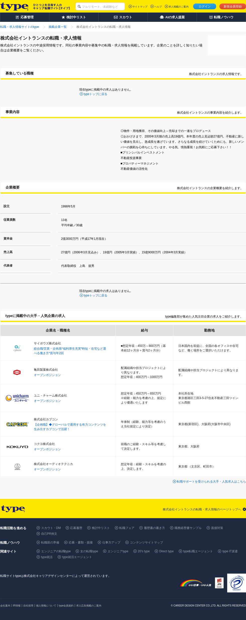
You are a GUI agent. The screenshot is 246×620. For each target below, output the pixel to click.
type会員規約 (66, 605)
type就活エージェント (77, 557)
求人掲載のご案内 (179, 6)
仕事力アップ (111, 542)
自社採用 (28, 605)
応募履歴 (76, 528)
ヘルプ (158, 6)
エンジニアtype (118, 551)
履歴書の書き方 (154, 528)
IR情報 (17, 605)
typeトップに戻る (96, 94)
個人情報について (46, 605)
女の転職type (89, 551)
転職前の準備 (50, 542)
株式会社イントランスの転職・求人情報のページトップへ (202, 509)
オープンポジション (47, 375)
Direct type (166, 551)
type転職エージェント (198, 551)
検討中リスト (101, 528)
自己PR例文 (49, 533)
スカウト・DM (51, 528)
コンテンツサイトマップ (146, 542)
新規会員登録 (233, 6)
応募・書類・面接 (81, 542)
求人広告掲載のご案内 (88, 605)
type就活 (47, 557)
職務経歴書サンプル (188, 528)
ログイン (205, 6)
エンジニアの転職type (56, 551)
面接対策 (217, 528)
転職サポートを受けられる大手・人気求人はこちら (211, 481)
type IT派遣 (230, 551)
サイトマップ (139, 6)
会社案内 (5, 605)
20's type (144, 551)
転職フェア (126, 528)
